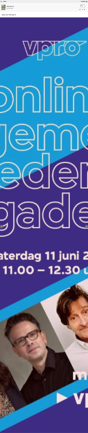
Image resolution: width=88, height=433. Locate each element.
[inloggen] (86, 1)
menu (4, 1)
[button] (1, 226)
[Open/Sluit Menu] (1, 1)
